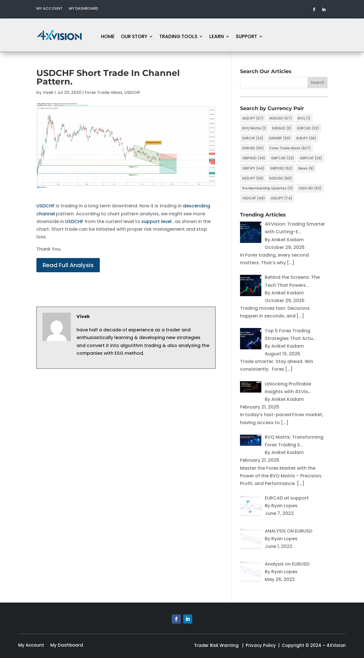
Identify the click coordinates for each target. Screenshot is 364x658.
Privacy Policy (261, 645)
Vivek (48, 92)
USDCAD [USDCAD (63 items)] (310, 188)
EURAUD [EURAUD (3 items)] (281, 128)
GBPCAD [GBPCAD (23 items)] (282, 158)
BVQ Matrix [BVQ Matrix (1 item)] (254, 128)
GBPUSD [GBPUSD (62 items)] (281, 168)
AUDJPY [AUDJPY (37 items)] (253, 118)
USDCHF (132, 92)
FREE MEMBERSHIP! (322, 34)
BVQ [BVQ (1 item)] (304, 118)
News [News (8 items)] (306, 168)
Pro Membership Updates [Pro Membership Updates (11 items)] (267, 188)
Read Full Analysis (68, 265)
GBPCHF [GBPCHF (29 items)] (311, 158)
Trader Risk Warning (216, 645)
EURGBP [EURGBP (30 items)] (280, 138)
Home (108, 37)
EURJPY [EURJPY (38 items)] (306, 138)
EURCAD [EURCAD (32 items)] (308, 128)
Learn (216, 37)
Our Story (134, 37)
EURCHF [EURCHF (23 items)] (252, 138)
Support (246, 37)
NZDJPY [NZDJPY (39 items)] (253, 178)
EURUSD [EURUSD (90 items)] (253, 148)
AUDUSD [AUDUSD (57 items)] (280, 118)
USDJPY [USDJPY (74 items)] (281, 198)
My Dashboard (83, 9)
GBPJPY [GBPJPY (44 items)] (253, 168)
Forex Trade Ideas (103, 92)
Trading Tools (178, 37)
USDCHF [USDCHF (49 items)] (253, 198)
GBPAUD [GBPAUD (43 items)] (253, 158)
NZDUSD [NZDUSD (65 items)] (280, 178)
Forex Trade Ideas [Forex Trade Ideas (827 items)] (290, 148)
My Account (49, 9)
